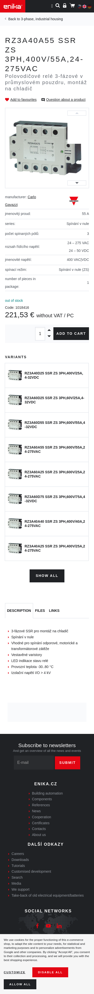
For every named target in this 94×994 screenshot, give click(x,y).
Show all (47, 576)
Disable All (50, 972)
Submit (67, 763)
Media (16, 883)
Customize (14, 972)
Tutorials (18, 866)
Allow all (20, 984)
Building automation (47, 793)
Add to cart (71, 333)
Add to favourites (23, 100)
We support (20, 889)
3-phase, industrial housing (42, 19)
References (41, 805)
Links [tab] (54, 611)
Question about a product (65, 100)
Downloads (20, 860)
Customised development (31, 871)
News (36, 811)
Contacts (39, 829)
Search (17, 877)
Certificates (41, 823)
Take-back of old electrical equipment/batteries (48, 895)
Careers (18, 854)
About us (39, 835)
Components (42, 799)
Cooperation (41, 817)
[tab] (19, 611)
